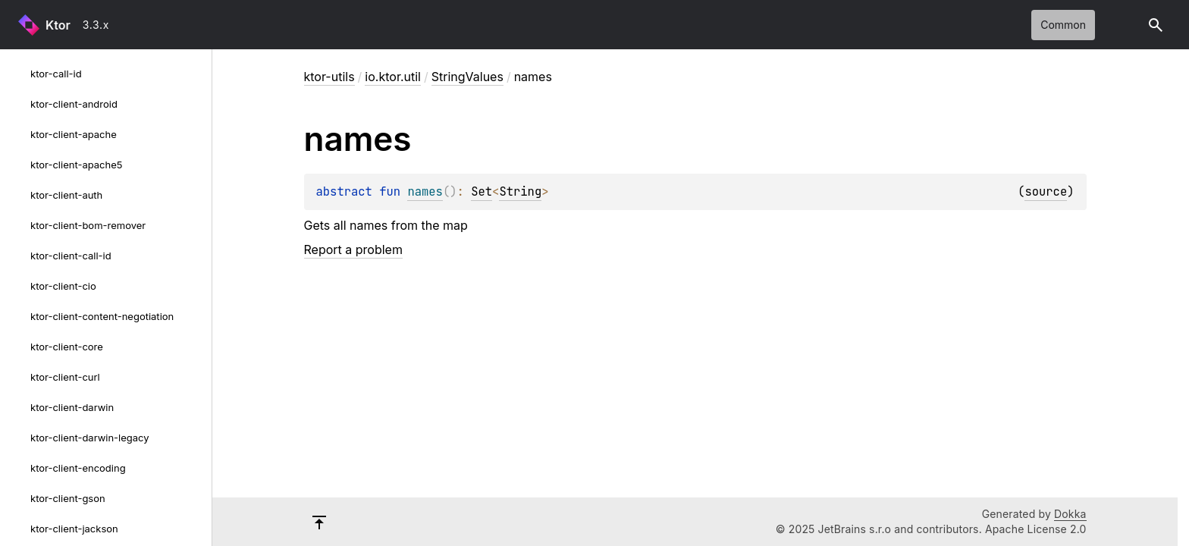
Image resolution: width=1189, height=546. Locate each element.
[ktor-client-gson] (15, 498)
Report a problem (353, 249)
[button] (1155, 25)
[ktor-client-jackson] (15, 528)
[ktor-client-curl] (15, 377)
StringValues (467, 76)
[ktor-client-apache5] (15, 164)
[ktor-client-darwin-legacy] (15, 437)
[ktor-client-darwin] (15, 407)
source (1045, 191)
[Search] (1155, 25)
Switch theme (1122, 25)
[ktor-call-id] (15, 73)
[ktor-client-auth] (15, 195)
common (1063, 24)
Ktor (58, 25)
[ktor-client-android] (15, 104)
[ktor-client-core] (15, 346)
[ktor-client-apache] (15, 134)
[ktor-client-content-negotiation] (15, 316)
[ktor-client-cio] (15, 286)
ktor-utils (329, 76)
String (520, 191)
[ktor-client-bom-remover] (15, 225)
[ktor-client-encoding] (15, 468)
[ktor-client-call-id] (15, 255)
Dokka (1070, 513)
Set (481, 191)
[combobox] (108, 25)
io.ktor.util (393, 76)
